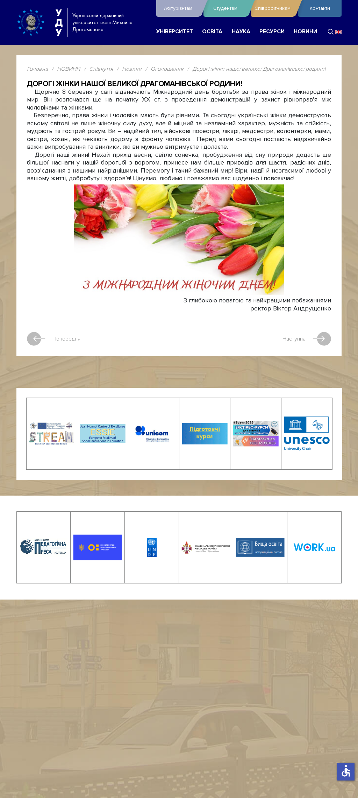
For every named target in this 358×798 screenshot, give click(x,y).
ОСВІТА (212, 31)
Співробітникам (274, 8)
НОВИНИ (305, 31)
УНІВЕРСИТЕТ (174, 31)
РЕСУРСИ (272, 31)
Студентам (230, 8)
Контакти (320, 8)
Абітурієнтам (182, 8)
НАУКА (241, 31)
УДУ (59, 22)
